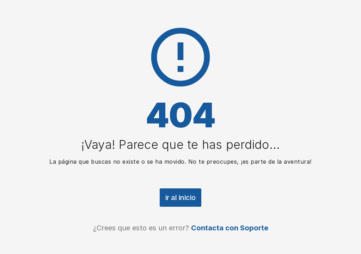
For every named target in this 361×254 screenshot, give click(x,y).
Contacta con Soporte (229, 228)
